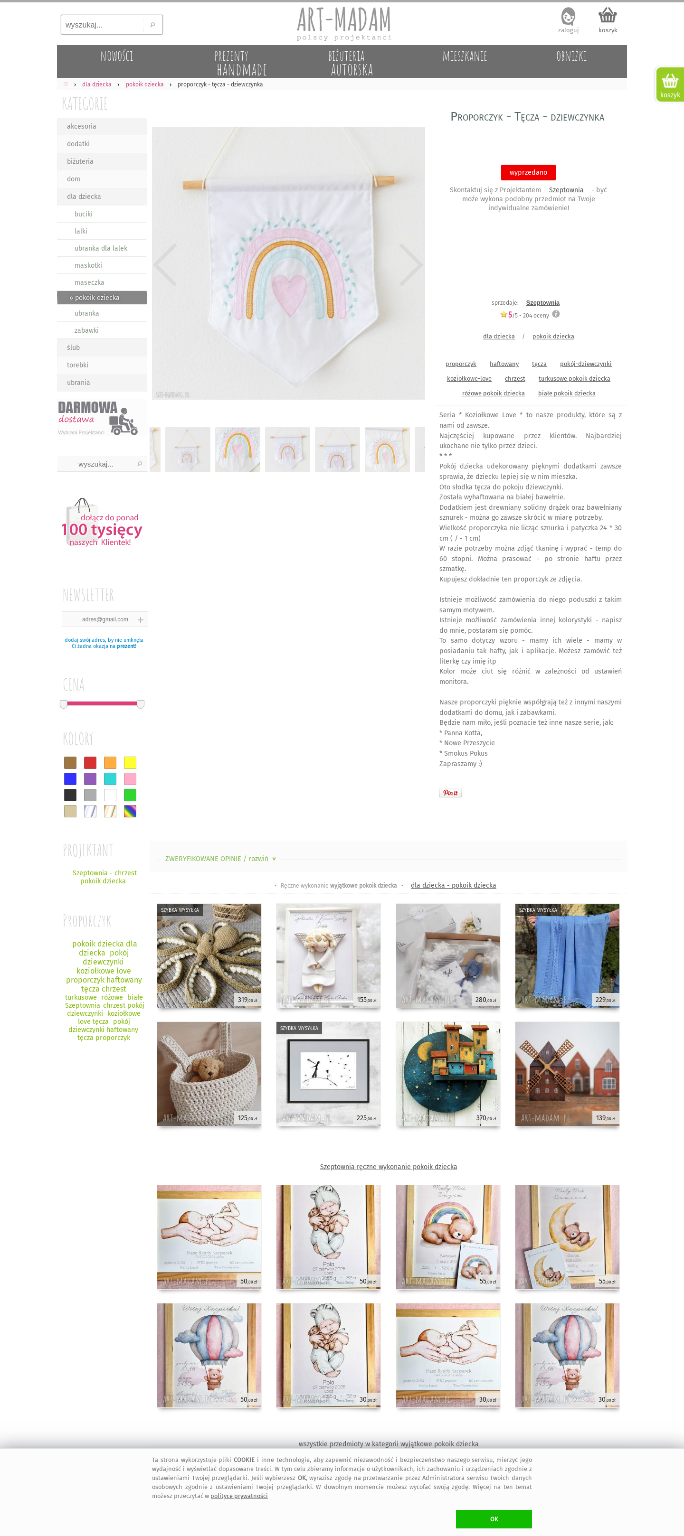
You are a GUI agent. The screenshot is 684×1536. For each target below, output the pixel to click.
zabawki (87, 331)
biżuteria (80, 162)
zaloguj (568, 30)
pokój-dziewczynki (586, 363)
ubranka (87, 313)
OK (494, 1519)
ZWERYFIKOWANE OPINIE (221, 859)
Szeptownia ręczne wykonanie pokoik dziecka (388, 1167)
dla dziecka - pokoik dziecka (453, 885)
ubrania (78, 383)
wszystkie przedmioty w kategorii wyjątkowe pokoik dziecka (389, 1444)
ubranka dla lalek (101, 248)
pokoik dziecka (553, 336)
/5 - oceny (524, 315)
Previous (165, 264)
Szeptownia (566, 190)
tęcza (539, 363)
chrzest (515, 378)
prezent (126, 646)
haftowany (504, 363)
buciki (84, 214)
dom (73, 179)
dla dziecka (84, 197)
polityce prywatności (239, 1495)
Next (409, 264)
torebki (77, 365)
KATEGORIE (85, 103)
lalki (81, 231)
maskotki (88, 266)
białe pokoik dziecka (567, 393)
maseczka (89, 283)
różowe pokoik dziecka (493, 393)
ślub (73, 348)
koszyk (608, 30)
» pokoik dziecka (94, 298)
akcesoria (81, 126)
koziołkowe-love (469, 378)
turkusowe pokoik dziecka (574, 378)
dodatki (78, 144)
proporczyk (461, 363)
